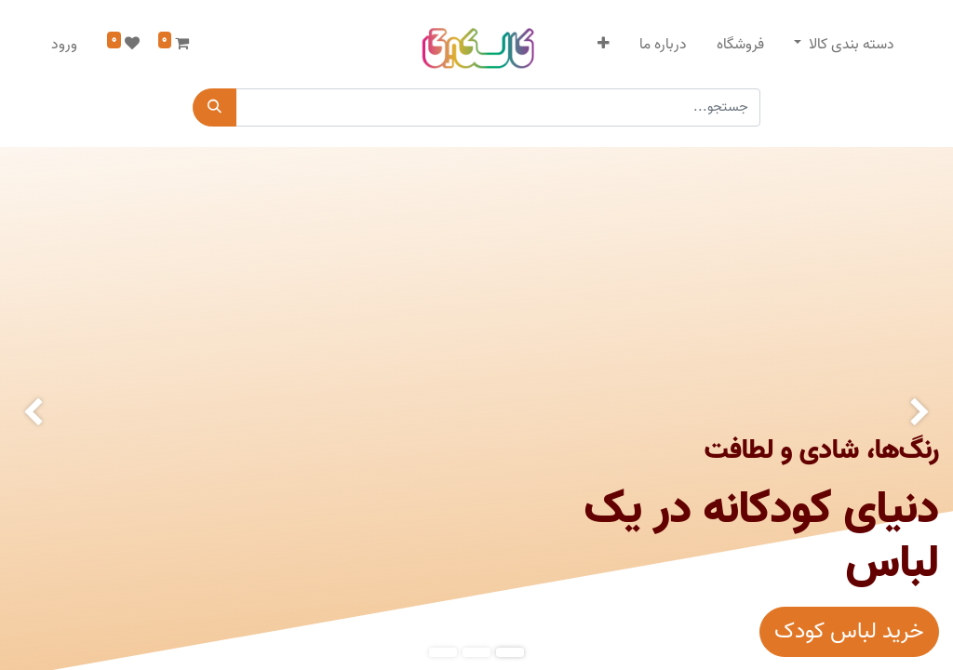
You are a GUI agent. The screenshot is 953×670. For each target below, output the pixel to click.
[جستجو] (214, 107)
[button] (603, 44)
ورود (64, 45)
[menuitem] (740, 44)
